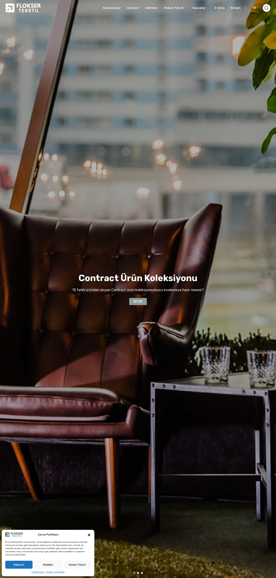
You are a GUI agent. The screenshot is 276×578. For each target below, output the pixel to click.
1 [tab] (134, 573)
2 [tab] (138, 573)
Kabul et (19, 564)
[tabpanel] (138, 289)
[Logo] (23, 8)
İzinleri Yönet (77, 564)
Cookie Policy (38, 572)
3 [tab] (142, 573)
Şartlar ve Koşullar (55, 572)
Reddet (48, 564)
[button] (89, 534)
